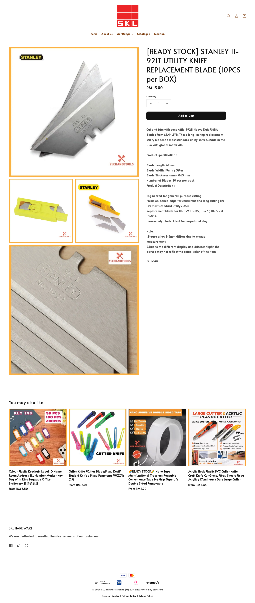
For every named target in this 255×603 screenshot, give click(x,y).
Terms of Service (110, 596)
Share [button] (152, 261)
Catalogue (143, 34)
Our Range (123, 34)
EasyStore (158, 589)
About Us (107, 34)
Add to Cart (186, 115)
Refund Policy (146, 596)
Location (159, 34)
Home (93, 34)
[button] (229, 16)
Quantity (151, 96)
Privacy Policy (129, 596)
